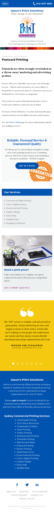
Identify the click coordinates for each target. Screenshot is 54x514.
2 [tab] (18, 364)
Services (24, 492)
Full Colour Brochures (28, 423)
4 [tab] (27, 364)
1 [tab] (13, 364)
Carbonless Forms (25, 452)
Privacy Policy (27, 499)
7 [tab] (41, 364)
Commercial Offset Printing (18, 200)
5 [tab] (32, 364)
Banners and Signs (26, 442)
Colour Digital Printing (16, 204)
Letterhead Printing (26, 420)
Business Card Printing (28, 436)
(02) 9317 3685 (44, 3)
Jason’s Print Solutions (27, 10)
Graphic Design (13, 212)
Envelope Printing (26, 439)
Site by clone (27, 508)
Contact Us (37, 495)
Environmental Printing (16, 208)
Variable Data (12, 219)
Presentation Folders (27, 426)
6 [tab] (36, 364)
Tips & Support (40, 492)
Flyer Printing (23, 429)
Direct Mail (14, 122)
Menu (5, 4)
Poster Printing (24, 433)
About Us (11, 492)
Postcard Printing (25, 446)
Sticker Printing (24, 449)
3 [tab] (22, 364)
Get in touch (27, 166)
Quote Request (19, 495)
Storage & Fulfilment (15, 223)
